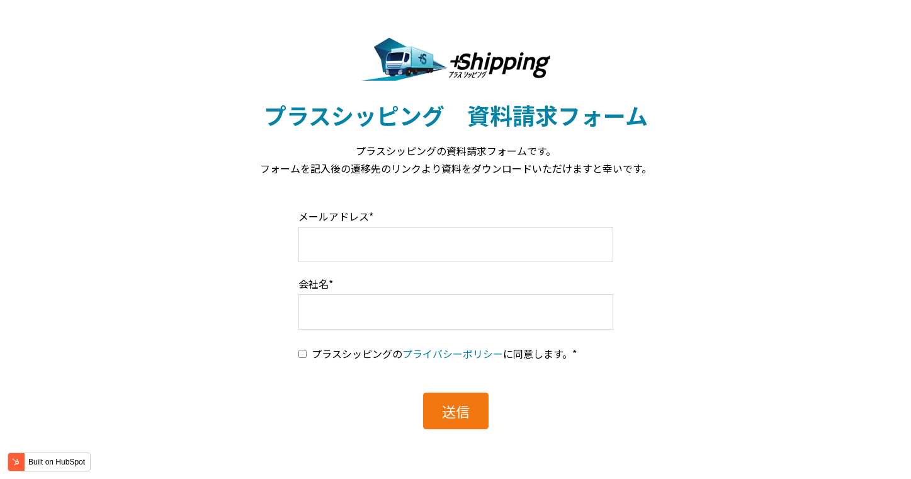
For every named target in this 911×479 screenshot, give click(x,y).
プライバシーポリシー (452, 353)
